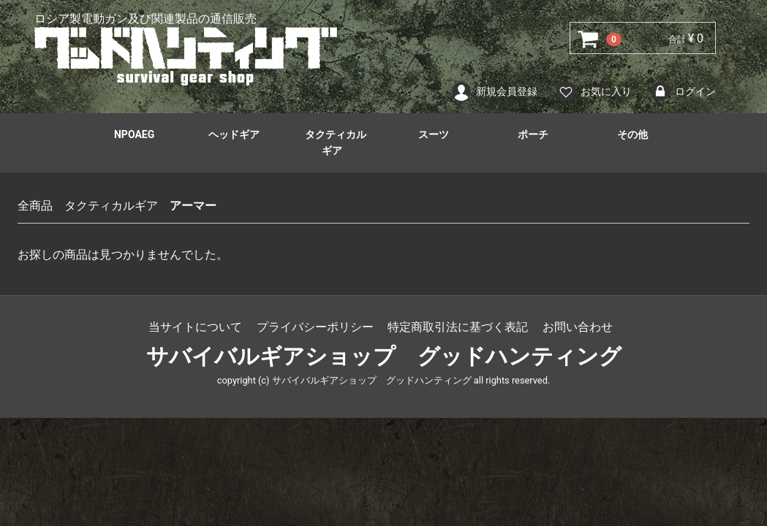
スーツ (433, 134)
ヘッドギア (234, 134)
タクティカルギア (335, 142)
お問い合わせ (578, 327)
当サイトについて (195, 327)
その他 (632, 134)
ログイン (682, 91)
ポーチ (533, 134)
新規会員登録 (493, 91)
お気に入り (593, 91)
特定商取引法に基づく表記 (458, 327)
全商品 (35, 206)
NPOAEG (134, 134)
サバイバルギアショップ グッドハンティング (383, 356)
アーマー (193, 206)
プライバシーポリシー (315, 327)
